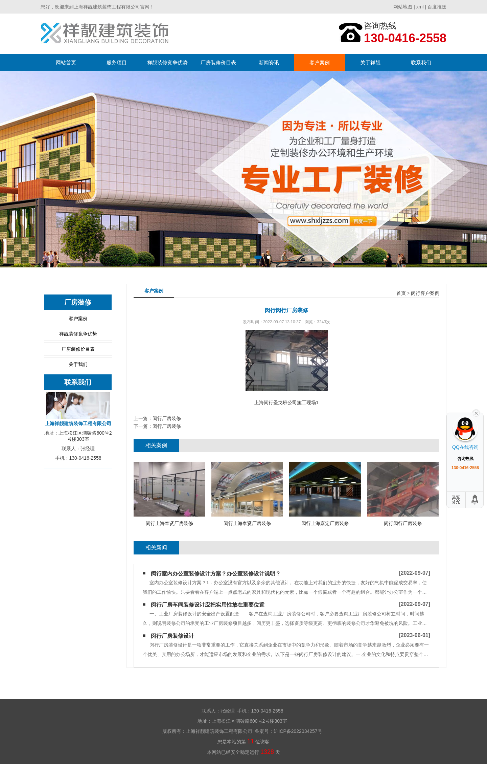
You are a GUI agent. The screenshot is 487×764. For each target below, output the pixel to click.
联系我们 (421, 62)
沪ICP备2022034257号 (298, 731)
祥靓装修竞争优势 (167, 62)
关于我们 (78, 364)
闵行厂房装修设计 (172, 636)
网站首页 (66, 62)
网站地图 (402, 6)
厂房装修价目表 (218, 62)
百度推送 (436, 6)
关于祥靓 (370, 62)
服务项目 (117, 62)
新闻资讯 (269, 62)
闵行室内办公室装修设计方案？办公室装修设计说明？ (216, 573)
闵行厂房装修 (167, 418)
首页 (401, 293)
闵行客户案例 (425, 293)
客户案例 (319, 62)
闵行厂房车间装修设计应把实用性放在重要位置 (207, 605)
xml (420, 6)
